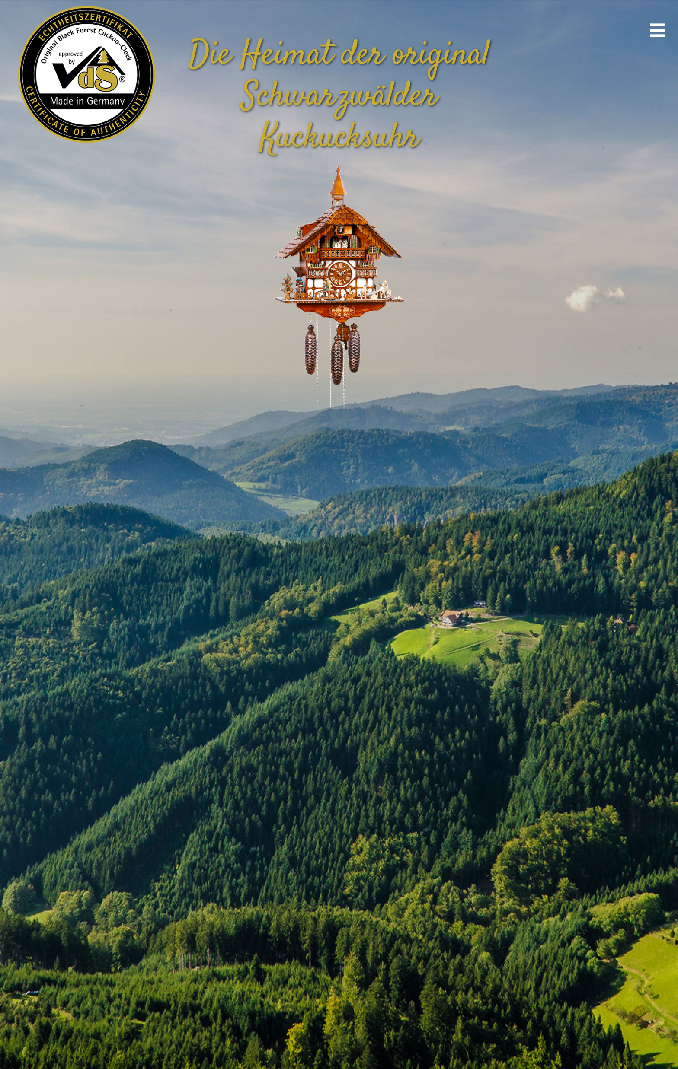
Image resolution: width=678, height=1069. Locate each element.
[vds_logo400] (85, 4)
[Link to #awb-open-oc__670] (657, 30)
